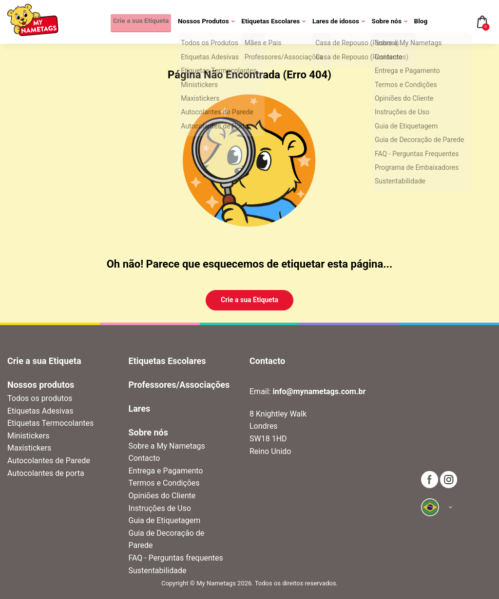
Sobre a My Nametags (167, 446)
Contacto (144, 458)
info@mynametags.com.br (318, 391)
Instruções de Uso (160, 508)
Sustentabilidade (158, 570)
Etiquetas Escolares (275, 22)
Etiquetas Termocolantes (50, 423)
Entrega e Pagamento (166, 470)
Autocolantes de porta (45, 473)
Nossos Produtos (207, 22)
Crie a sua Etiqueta (138, 22)
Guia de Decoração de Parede (167, 539)
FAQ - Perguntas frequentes (176, 558)
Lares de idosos (340, 22)
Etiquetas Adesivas (40, 411)
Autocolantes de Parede (48, 460)
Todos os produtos (39, 398)
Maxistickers (29, 448)
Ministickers (28, 435)
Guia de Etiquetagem (165, 520)
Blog (421, 22)
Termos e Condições (164, 483)
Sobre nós (390, 22)
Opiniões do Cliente (162, 495)
